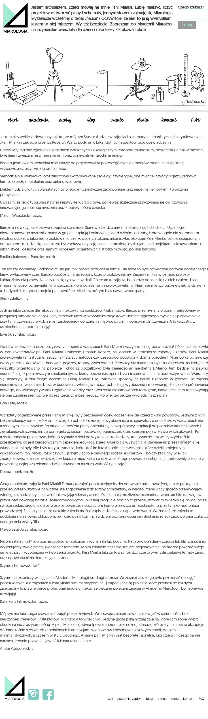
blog (91, 120)
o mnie (117, 120)
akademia (39, 120)
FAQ (195, 120)
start (13, 120)
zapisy (65, 120)
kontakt (169, 120)
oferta (143, 120)
